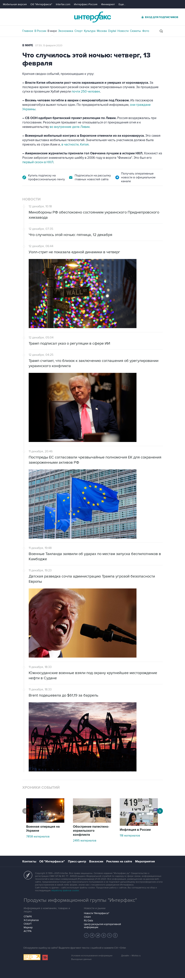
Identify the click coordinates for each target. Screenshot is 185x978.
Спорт (79, 31)
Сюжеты (135, 31)
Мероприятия (145, 861)
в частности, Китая (75, 144)
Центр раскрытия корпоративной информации (102, 926)
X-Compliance (31, 920)
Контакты (29, 861)
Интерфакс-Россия (85, 4)
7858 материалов (37, 836)
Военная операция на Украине (43, 829)
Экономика (65, 31)
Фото (145, 31)
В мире (52, 31)
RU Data (88, 920)
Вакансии (96, 861)
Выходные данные (81, 959)
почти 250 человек (86, 91)
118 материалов (130, 835)
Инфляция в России (135, 830)
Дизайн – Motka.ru (131, 955)
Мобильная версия (15, 4)
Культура (89, 31)
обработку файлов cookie (65, 890)
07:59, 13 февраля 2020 (48, 45)
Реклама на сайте (119, 861)
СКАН (87, 916)
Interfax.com (63, 4)
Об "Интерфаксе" (41, 4)
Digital (112, 31)
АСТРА (28, 931)
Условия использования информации (91, 955)
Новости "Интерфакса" (96, 913)
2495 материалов (84, 840)
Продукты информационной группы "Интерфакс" (80, 900)
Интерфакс (92, 17)
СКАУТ (28, 923)
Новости (123, 31)
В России (40, 31)
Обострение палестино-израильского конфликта (91, 831)
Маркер (28, 927)
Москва (102, 31)
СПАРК (28, 916)
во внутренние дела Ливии (70, 127)
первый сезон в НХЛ (37, 162)
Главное (27, 31)
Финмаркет (108, 4)
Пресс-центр (77, 861)
